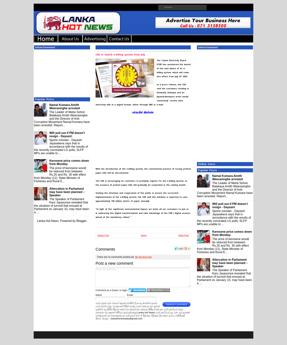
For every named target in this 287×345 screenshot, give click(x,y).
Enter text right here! (143, 277)
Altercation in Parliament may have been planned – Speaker (67, 192)
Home (144, 235)
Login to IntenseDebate (137, 290)
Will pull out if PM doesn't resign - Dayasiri (67, 134)
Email (130, 295)
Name (99, 295)
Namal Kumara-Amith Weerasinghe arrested (64, 106)
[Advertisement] (62, 72)
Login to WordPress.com (158, 290)
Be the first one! (143, 257)
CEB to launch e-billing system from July (120, 54)
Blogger (81, 220)
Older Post (183, 235)
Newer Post (103, 235)
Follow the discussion (187, 248)
